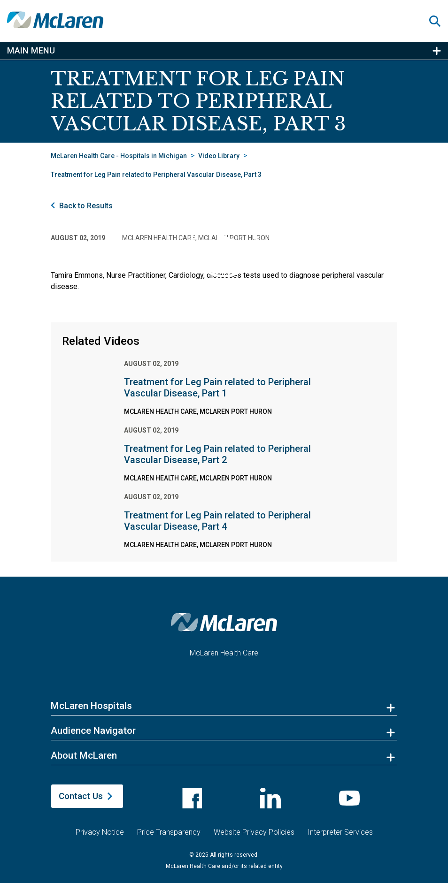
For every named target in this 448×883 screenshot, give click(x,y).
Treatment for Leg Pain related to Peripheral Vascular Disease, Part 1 (217, 387)
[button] (438, 21)
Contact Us (81, 796)
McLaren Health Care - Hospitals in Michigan (119, 156)
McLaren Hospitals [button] (91, 705)
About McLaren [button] (84, 755)
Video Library (218, 156)
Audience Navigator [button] (93, 730)
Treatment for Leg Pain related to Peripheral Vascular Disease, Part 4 (217, 521)
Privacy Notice (100, 828)
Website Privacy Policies (254, 828)
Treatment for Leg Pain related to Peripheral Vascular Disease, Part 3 (156, 174)
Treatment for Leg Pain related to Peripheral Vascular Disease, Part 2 (217, 454)
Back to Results (86, 205)
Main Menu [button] (31, 51)
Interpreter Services (340, 828)
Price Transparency (169, 828)
